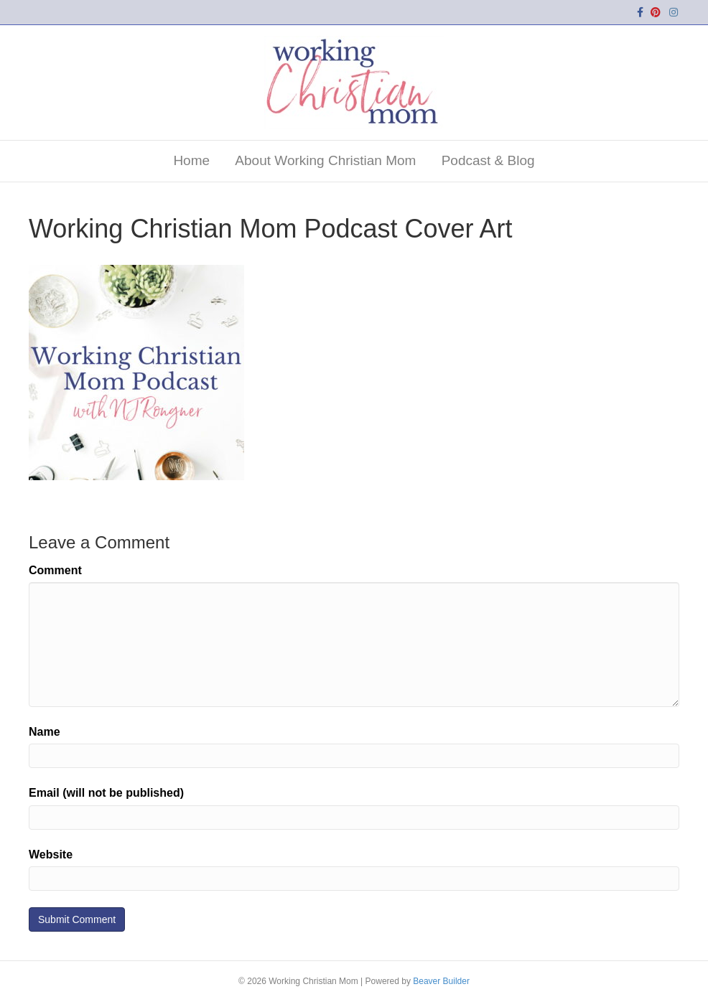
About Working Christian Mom (325, 160)
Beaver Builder (441, 981)
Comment (55, 570)
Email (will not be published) (106, 793)
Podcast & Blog (488, 160)
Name (44, 732)
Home (191, 160)
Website (51, 854)
